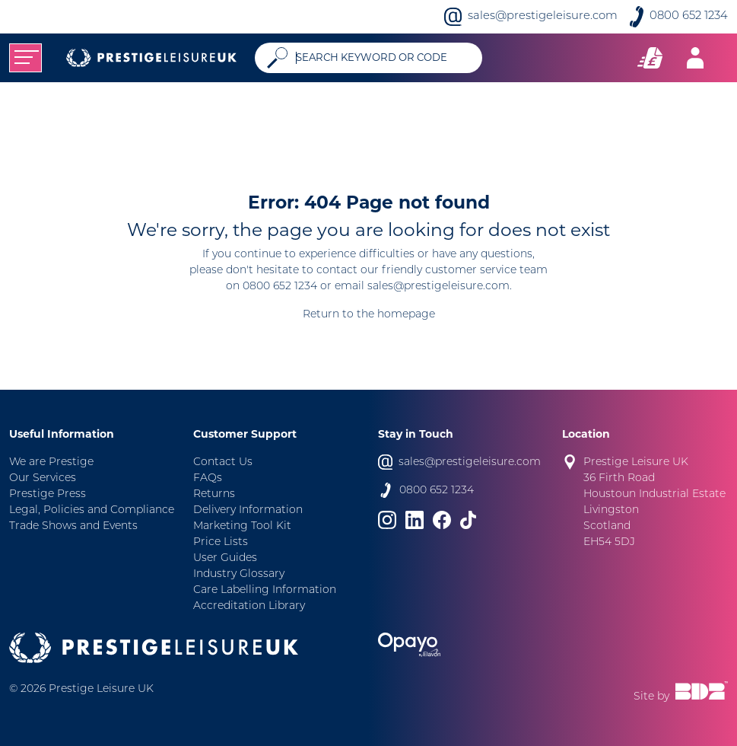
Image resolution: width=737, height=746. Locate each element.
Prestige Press (47, 494)
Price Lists (220, 542)
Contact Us (223, 462)
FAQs (207, 478)
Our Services (42, 478)
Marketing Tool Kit (242, 526)
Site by (681, 692)
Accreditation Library (249, 606)
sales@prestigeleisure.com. (439, 286)
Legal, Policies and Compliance (91, 510)
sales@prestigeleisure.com (543, 16)
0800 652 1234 (689, 16)
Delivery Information (248, 510)
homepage (406, 314)
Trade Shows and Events (73, 526)
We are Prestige (51, 462)
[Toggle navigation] (25, 57)
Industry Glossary (238, 574)
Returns (214, 494)
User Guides (225, 558)
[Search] (383, 58)
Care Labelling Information (264, 590)
